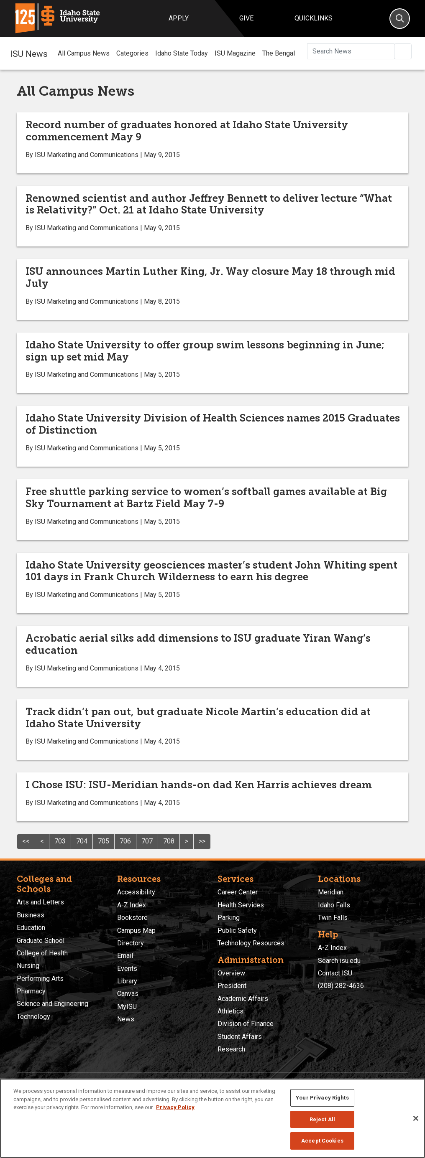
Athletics (230, 1011)
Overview (231, 973)
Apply (179, 18)
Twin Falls (333, 918)
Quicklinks (313, 18)
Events (127, 969)
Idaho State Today (181, 53)
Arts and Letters (40, 902)
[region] (212, 1118)
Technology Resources (251, 943)
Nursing (28, 966)
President (232, 986)
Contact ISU (335, 973)
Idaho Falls (334, 905)
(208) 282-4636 (341, 986)
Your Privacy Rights (322, 1098)
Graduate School (40, 941)
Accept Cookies (322, 1141)
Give (246, 18)
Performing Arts (40, 979)
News (125, 1019)
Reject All (322, 1119)
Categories (132, 53)
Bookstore (132, 918)
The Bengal (278, 53)
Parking (229, 918)
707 (147, 841)
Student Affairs (240, 1037)
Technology (33, 1017)
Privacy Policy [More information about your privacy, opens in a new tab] (175, 1107)
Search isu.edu (339, 961)
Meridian (330, 892)
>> (202, 841)
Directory (130, 943)
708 (168, 841)
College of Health (42, 953)
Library (127, 981)
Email (125, 956)
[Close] (416, 1118)
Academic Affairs (243, 999)
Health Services (241, 905)
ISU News (29, 53)
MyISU (127, 1007)
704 (81, 841)
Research (231, 1049)
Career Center (238, 892)
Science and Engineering (52, 1004)
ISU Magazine (235, 53)
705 (103, 841)
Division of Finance (246, 1024)
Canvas (127, 994)
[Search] (399, 18)
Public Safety (237, 931)
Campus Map (136, 931)
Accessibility (136, 892)
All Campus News (84, 53)
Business (30, 915)
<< (26, 841)
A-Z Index (131, 905)
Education (31, 928)
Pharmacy (31, 991)
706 (125, 841)
